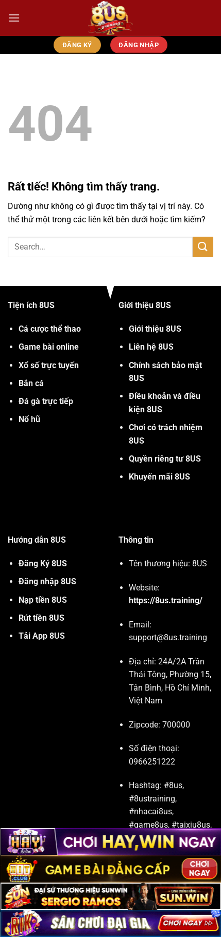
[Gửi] (203, 247)
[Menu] (14, 17)
